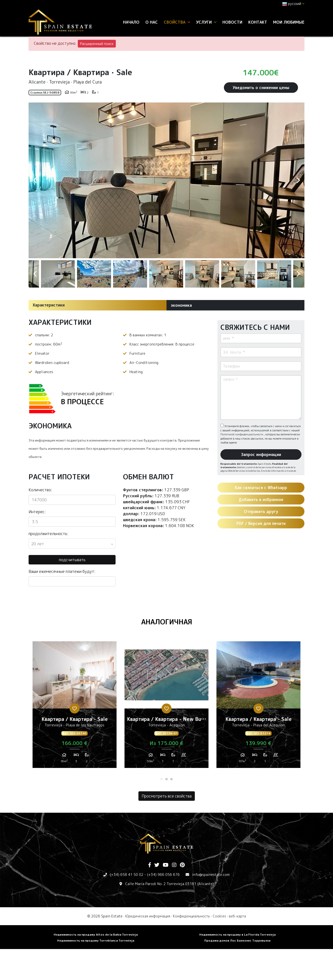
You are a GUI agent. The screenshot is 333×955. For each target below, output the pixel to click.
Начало (131, 22)
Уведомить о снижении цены (261, 87)
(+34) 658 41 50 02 (126, 874)
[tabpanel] (74, 706)
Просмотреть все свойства (167, 796)
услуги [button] (206, 22)
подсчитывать (72, 559)
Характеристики (49, 305)
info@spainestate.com (211, 874)
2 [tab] (166, 779)
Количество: (40, 490)
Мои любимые (288, 22)
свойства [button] (177, 22)
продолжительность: (48, 533)
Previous (35, 180)
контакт (257, 22)
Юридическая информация (147, 916)
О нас (151, 22)
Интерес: (37, 511)
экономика (181, 305)
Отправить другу (261, 511)
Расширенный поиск (97, 43)
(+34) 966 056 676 (163, 874)
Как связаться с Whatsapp (261, 487)
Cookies (219, 916)
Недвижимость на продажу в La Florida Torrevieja (237, 934)
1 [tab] (161, 779)
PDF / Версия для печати (261, 523)
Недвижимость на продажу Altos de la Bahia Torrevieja (96, 934)
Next (298, 180)
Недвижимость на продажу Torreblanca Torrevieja (95, 940)
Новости (232, 22)
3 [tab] (171, 779)
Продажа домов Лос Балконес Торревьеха (237, 940)
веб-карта (237, 916)
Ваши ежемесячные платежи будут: (62, 571)
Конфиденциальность (191, 916)
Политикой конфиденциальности (242, 434)
